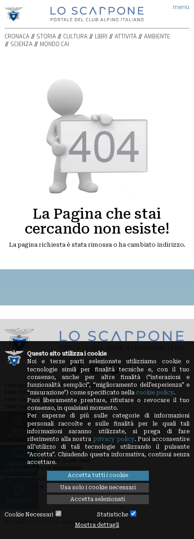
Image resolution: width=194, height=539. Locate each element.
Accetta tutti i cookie (98, 475)
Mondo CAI (54, 44)
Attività (126, 36)
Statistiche (112, 514)
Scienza (21, 44)
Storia (46, 36)
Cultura (75, 36)
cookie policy (155, 392)
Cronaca (17, 36)
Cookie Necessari (29, 514)
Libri (101, 36)
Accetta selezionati (97, 499)
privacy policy (113, 439)
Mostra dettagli (97, 525)
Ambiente (157, 36)
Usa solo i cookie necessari (98, 487)
